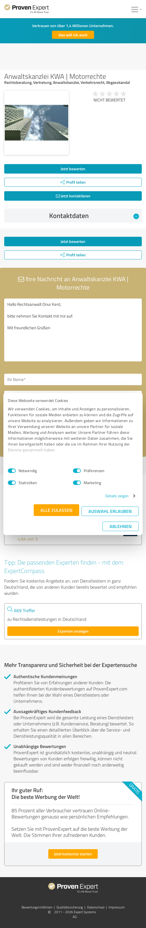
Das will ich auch (73, 35)
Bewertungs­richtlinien (37, 907)
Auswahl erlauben (110, 511)
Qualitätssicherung (69, 907)
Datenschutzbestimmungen (56, 461)
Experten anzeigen (73, 631)
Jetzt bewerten (73, 168)
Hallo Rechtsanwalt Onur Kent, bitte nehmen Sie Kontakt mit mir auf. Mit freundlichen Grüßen (73, 330)
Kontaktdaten (94, 215)
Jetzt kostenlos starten (73, 853)
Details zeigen (117, 495)
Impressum (18, 461)
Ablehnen (121, 526)
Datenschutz (95, 907)
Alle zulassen (56, 510)
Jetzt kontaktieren (73, 195)
